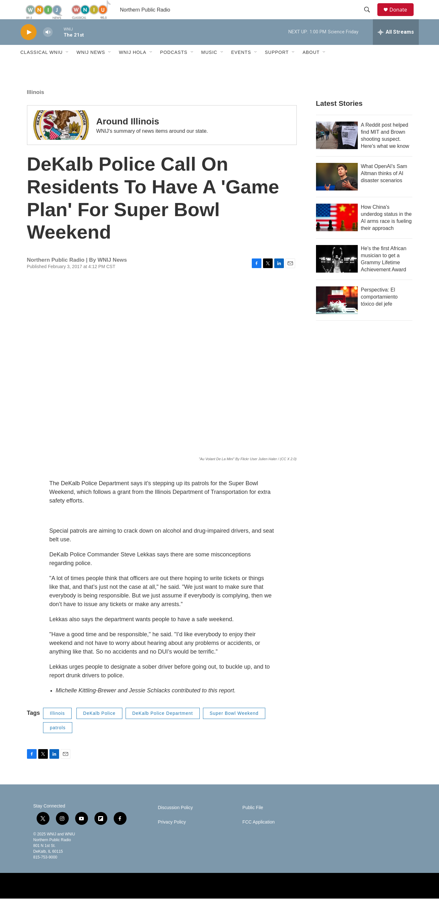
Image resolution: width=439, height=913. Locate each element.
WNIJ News (90, 66)
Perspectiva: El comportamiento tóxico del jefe (379, 311)
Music (209, 66)
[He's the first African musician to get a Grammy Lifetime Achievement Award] (337, 273)
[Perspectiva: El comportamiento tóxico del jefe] (337, 314)
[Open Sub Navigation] (67, 66)
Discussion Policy (175, 822)
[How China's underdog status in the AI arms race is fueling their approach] (337, 232)
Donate (402, 16)
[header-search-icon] (370, 17)
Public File (252, 822)
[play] (28, 46)
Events (241, 66)
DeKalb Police (99, 727)
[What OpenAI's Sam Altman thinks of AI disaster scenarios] (337, 191)
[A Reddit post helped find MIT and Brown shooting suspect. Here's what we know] (337, 150)
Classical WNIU (42, 66)
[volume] (47, 46)
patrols (58, 742)
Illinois (35, 107)
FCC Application (258, 836)
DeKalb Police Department (162, 727)
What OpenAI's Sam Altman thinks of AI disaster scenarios (384, 188)
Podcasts (174, 66)
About (311, 66)
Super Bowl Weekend (234, 727)
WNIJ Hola (132, 66)
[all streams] (396, 46)
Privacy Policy (172, 836)
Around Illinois (127, 136)
